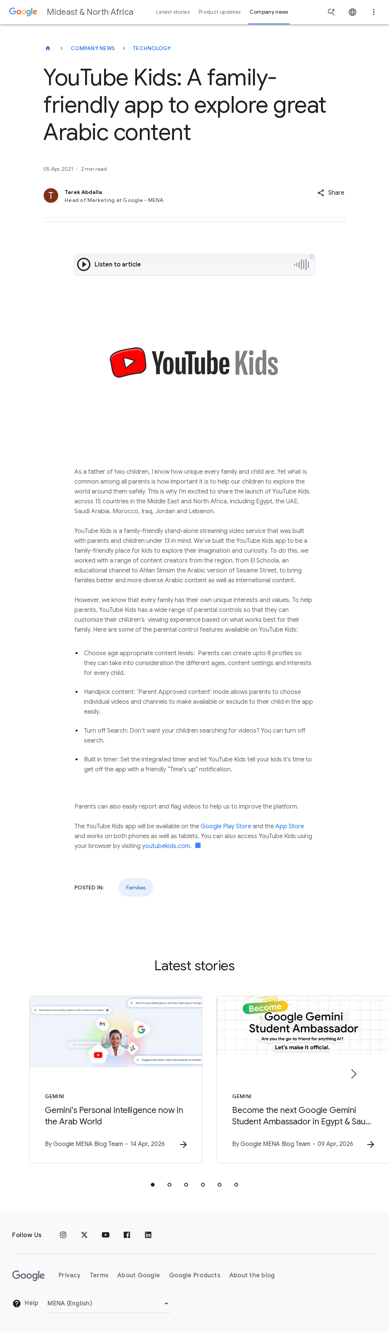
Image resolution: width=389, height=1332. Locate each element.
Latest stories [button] (173, 12)
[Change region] (109, 1303)
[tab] (152, 1185)
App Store (289, 826)
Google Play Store (226, 826)
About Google (138, 1275)
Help (25, 1303)
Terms (99, 1275)
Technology (152, 48)
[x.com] (84, 1235)
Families (135, 887)
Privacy (70, 1275)
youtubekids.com (166, 846)
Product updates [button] (219, 12)
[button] (331, 192)
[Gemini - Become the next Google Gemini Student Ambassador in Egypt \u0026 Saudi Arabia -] (294, 1079)
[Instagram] (63, 1235)
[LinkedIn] (148, 1235)
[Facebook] (127, 1235)
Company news (93, 48)
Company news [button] (269, 12)
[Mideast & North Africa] (48, 48)
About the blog (252, 1275)
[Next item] (353, 1074)
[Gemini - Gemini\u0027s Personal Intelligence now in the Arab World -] (95, 1079)
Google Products (194, 1275)
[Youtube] (105, 1235)
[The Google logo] (28, 1276)
